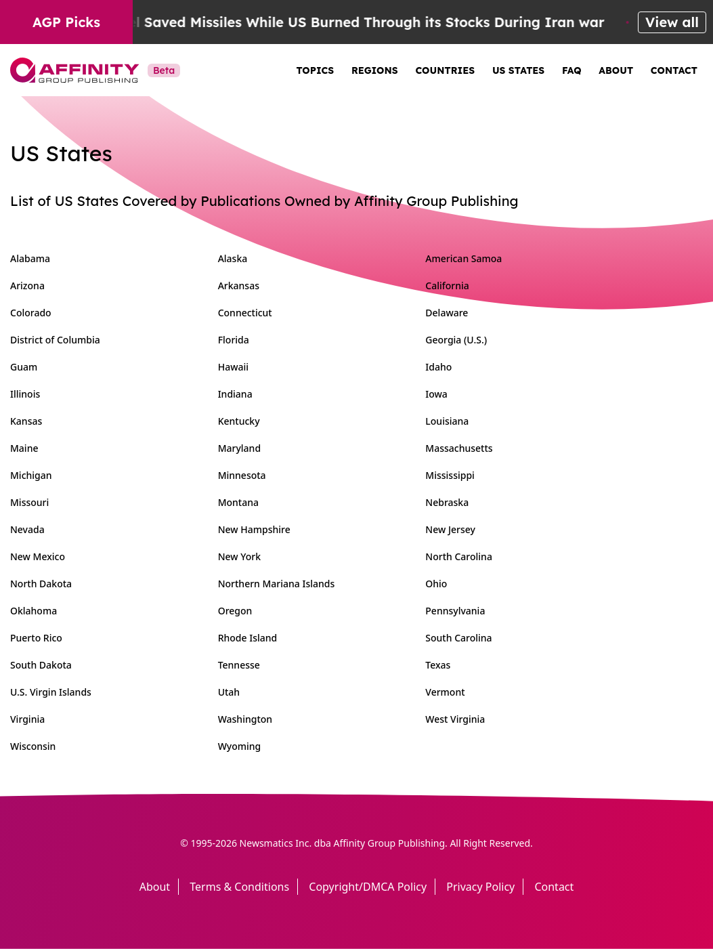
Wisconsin (33, 746)
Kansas (26, 421)
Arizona (27, 285)
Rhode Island (248, 637)
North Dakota (41, 583)
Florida (233, 339)
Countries (445, 70)
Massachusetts (458, 448)
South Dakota (41, 664)
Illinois (25, 393)
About (616, 70)
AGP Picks (66, 22)
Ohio (436, 583)
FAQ (572, 70)
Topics (315, 70)
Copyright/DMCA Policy (368, 886)
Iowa (436, 393)
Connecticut (245, 312)
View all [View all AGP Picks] (672, 22)
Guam (23, 366)
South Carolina (458, 637)
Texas (437, 664)
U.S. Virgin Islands (50, 692)
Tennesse (239, 664)
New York (239, 556)
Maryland (239, 448)
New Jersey (450, 529)
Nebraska (447, 502)
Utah (229, 692)
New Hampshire (254, 529)
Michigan (31, 475)
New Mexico (37, 556)
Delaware (446, 312)
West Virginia (455, 719)
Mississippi (450, 475)
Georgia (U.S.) (456, 339)
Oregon (235, 610)
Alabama (30, 258)
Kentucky (239, 421)
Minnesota (242, 475)
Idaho (438, 366)
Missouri (29, 502)
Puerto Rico (36, 637)
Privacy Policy (480, 886)
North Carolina (458, 556)
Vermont (444, 692)
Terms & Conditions (239, 886)
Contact (674, 70)
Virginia (27, 719)
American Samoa (463, 258)
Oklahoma (33, 610)
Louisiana (447, 421)
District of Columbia (55, 339)
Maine (24, 448)
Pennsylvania (455, 610)
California (447, 285)
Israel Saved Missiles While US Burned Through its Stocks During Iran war (362, 22)
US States (518, 70)
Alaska (233, 258)
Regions (374, 70)
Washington (245, 719)
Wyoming (239, 746)
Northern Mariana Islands (276, 583)
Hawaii (233, 366)
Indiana (235, 393)
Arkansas (238, 285)
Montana (238, 502)
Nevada (27, 529)
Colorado (30, 312)
